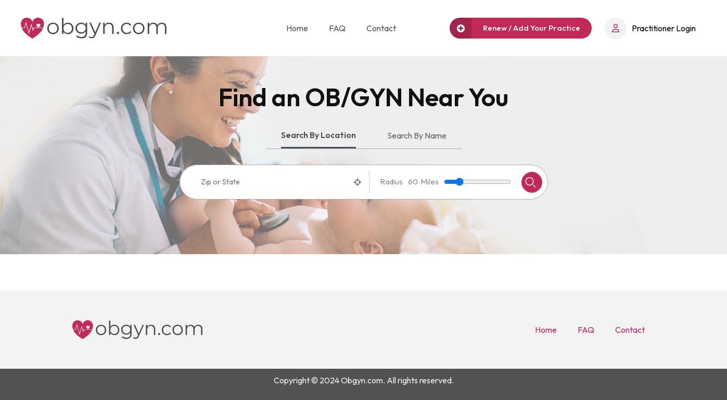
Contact (381, 28)
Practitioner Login (650, 28)
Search (530, 182)
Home (297, 28)
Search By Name (417, 135)
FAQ (337, 28)
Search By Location (318, 135)
